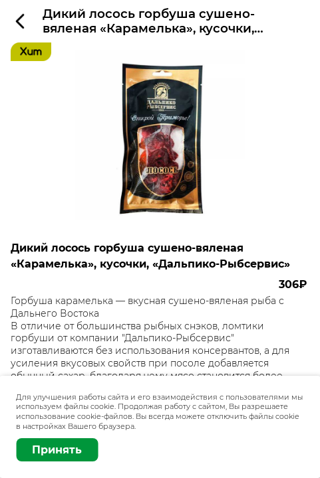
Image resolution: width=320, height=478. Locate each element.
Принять (57, 449)
